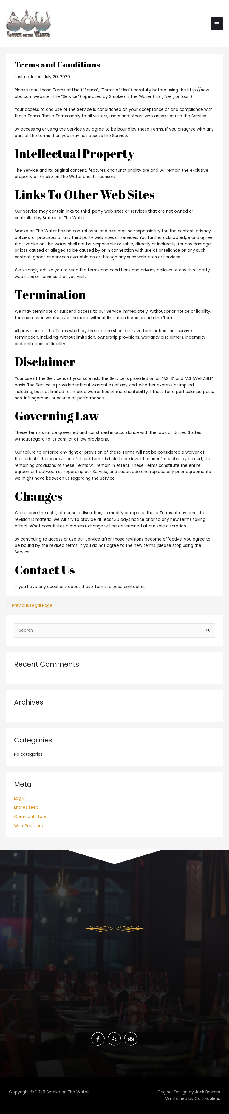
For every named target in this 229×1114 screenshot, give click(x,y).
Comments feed (31, 817)
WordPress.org (28, 826)
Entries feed (26, 807)
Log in (20, 798)
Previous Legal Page (29, 606)
